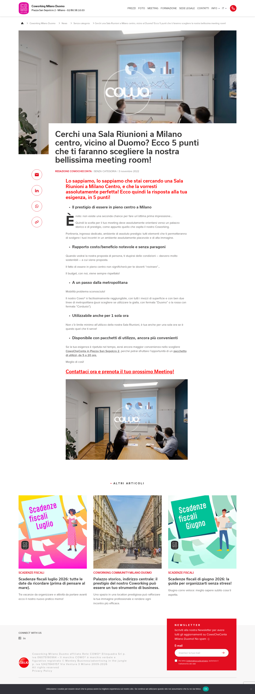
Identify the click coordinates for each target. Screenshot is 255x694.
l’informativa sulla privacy (197, 660)
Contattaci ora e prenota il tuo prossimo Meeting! (120, 371)
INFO (214, 8)
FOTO (141, 8)
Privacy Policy (42, 671)
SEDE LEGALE (187, 8)
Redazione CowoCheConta (73, 171)
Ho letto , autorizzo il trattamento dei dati (198, 662)
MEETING (153, 8)
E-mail (178, 645)
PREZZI (132, 8)
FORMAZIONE (169, 8)
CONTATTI (203, 8)
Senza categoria (105, 171)
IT (223, 8)
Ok (205, 689)
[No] (251, 689)
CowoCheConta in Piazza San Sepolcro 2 (92, 351)
